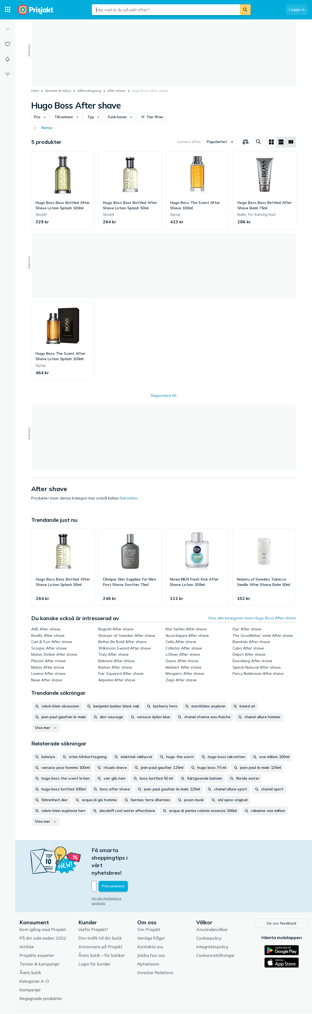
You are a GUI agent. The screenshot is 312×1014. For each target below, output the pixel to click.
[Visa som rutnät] (271, 142)
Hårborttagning (89, 91)
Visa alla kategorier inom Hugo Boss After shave (252, 618)
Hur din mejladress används (114, 876)
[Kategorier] (7, 9)
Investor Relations (155, 949)
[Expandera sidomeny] (7, 29)
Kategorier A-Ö (34, 958)
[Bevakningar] (7, 59)
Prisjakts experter (36, 932)
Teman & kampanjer (39, 940)
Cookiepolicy (209, 915)
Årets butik (30, 949)
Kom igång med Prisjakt (42, 906)
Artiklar (26, 923)
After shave (116, 91)
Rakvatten (129, 498)
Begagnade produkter (40, 975)
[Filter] (7, 74)
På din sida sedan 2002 (42, 915)
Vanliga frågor (151, 915)
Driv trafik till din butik (100, 915)
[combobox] (166, 9)
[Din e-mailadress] (127, 863)
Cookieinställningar (215, 932)
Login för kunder (94, 940)
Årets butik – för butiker (101, 932)
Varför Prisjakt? (93, 906)
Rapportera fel (163, 395)
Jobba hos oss (151, 932)
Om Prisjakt (148, 906)
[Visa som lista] (281, 142)
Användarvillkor (212, 906)
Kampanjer (30, 966)
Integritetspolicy (212, 923)
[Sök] (245, 9)
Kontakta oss (150, 923)
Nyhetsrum (148, 940)
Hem (35, 91)
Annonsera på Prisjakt (100, 923)
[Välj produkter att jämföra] (245, 142)
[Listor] (7, 44)
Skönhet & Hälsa (58, 91)
